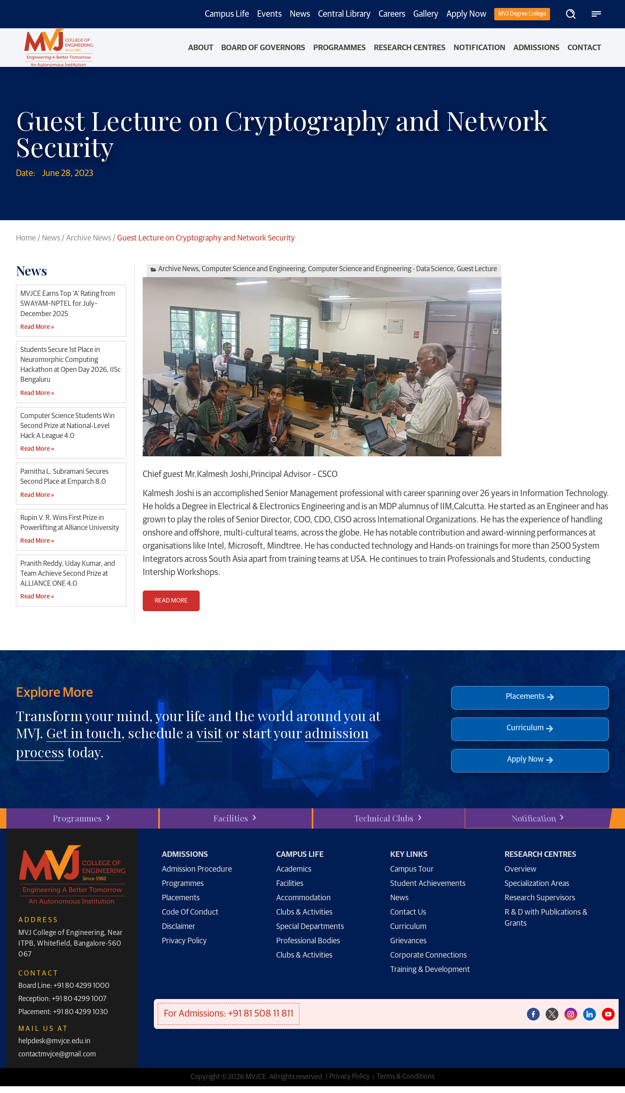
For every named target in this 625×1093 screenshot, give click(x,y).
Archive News (88, 238)
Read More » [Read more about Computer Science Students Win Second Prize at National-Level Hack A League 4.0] (37, 449)
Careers (392, 14)
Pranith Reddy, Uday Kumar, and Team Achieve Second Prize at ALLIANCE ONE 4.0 (67, 573)
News (300, 14)
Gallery (425, 14)
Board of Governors (263, 48)
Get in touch (83, 732)
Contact (584, 48)
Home (26, 238)
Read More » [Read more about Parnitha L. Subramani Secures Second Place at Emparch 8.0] (37, 495)
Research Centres (410, 48)
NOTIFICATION (479, 48)
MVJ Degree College (522, 14)
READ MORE (171, 600)
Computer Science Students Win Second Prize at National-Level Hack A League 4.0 (67, 426)
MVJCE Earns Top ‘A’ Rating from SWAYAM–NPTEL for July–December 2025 (67, 303)
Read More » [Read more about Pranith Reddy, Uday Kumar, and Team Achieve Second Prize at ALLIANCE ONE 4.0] (37, 596)
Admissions (536, 48)
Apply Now (466, 14)
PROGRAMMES (339, 48)
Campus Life (227, 14)
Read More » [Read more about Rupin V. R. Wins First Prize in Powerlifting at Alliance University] (37, 541)
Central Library (344, 14)
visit (209, 732)
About (200, 48)
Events (269, 14)
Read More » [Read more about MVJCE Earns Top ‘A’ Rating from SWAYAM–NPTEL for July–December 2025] (37, 327)
